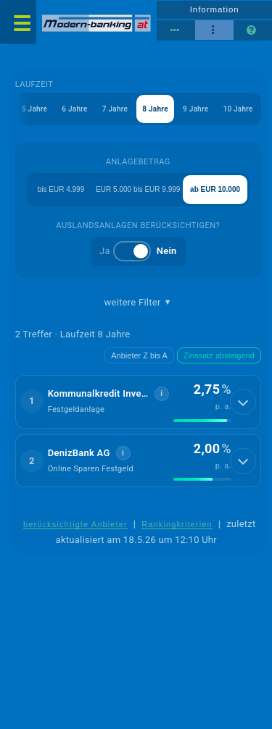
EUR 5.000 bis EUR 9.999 (138, 189)
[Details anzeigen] (243, 402)
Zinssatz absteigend (219, 355)
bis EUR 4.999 (61, 189)
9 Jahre (195, 109)
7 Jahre (115, 109)
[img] (202, 420)
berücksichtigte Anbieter (75, 524)
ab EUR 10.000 (215, 189)
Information (214, 9)
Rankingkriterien (177, 524)
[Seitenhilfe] (253, 30)
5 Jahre (34, 109)
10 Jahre (237, 109)
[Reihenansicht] (176, 30)
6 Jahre (74, 109)
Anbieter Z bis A (139, 355)
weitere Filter (138, 303)
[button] (138, 402)
